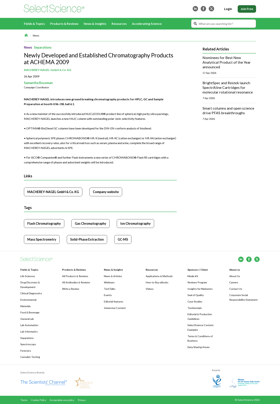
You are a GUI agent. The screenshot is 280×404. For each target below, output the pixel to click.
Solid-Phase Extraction (87, 239)
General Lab (27, 318)
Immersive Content (115, 307)
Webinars (109, 282)
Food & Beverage (29, 312)
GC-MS (123, 239)
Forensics (25, 350)
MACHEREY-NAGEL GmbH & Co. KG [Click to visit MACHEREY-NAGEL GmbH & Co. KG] (53, 192)
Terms (24, 399)
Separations (43, 47)
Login (228, 9)
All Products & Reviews (75, 276)
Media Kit (193, 276)
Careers (233, 282)
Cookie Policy (38, 399)
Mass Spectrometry (41, 239)
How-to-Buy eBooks (157, 282)
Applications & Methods (159, 276)
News (36, 35)
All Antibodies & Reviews (76, 282)
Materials (25, 306)
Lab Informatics (29, 331)
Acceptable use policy (62, 399)
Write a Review (70, 288)
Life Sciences (27, 276)
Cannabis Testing (30, 356)
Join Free (247, 9)
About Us (234, 276)
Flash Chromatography (44, 223)
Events (108, 295)
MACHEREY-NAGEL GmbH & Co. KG (47, 70)
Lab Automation (29, 325)
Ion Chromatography (135, 223)
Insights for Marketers (200, 288)
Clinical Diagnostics (31, 293)
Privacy (82, 399)
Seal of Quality (196, 295)
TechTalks (109, 288)
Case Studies (195, 301)
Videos (150, 288)
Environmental (28, 299)
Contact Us (235, 288)
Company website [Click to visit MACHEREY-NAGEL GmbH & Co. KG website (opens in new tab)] (106, 192)
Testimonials (195, 307)
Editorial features (113, 301)
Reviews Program (197, 282)
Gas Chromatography (90, 223)
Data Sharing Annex (199, 347)
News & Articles (113, 276)
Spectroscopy (28, 344)
